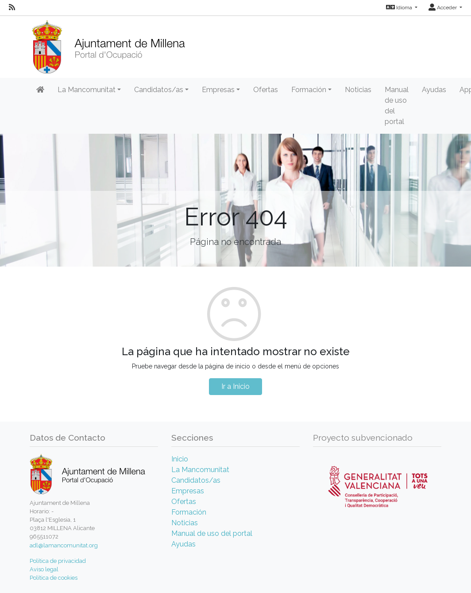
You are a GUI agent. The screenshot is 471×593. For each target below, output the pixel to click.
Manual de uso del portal (397, 105)
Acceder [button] (443, 7)
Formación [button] (308, 89)
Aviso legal (44, 569)
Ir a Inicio (235, 386)
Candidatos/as (195, 480)
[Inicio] (108, 44)
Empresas (187, 491)
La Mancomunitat (200, 469)
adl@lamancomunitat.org (64, 545)
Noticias (358, 89)
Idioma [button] (399, 7)
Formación (188, 512)
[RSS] (12, 7)
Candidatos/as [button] (158, 89)
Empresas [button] (218, 89)
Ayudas (434, 89)
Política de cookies (53, 577)
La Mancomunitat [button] (87, 89)
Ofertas (265, 89)
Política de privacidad (58, 561)
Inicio (179, 459)
